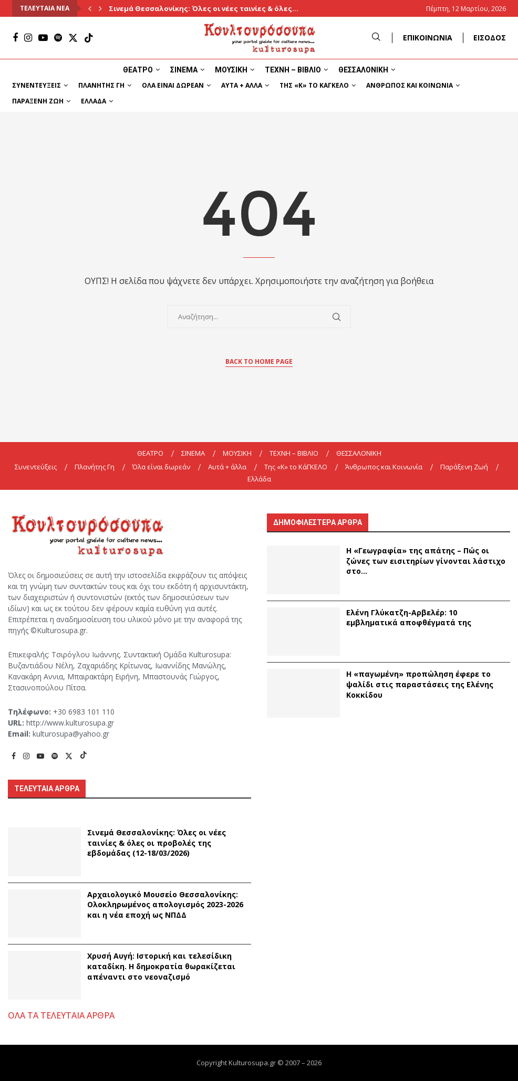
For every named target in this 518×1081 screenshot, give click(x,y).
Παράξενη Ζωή (38, 101)
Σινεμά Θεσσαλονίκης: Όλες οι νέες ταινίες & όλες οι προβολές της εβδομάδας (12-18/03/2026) (156, 842)
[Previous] (90, 8)
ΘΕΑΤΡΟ (138, 70)
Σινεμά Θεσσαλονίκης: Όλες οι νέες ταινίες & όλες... (203, 8)
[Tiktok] (89, 38)
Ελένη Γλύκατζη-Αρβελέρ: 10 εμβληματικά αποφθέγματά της (408, 617)
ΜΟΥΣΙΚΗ (231, 70)
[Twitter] (73, 38)
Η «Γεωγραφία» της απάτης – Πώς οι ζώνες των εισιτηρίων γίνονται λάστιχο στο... (425, 560)
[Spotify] (58, 38)
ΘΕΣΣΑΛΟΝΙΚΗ (363, 70)
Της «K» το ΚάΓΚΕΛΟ (314, 85)
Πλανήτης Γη (101, 85)
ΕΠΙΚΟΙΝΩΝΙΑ (427, 38)
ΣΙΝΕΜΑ (184, 70)
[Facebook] (15, 38)
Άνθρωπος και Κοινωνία (409, 85)
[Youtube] (43, 38)
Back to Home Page (259, 361)
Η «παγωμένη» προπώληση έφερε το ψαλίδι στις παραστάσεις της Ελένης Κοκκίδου (419, 684)
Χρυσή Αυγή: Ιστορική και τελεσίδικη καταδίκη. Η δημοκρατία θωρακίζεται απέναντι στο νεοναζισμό (161, 966)
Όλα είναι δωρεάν (173, 85)
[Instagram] (28, 38)
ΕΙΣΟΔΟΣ (489, 38)
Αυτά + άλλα (241, 85)
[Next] (100, 8)
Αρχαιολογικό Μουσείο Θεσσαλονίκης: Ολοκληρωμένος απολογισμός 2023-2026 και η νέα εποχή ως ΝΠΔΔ (165, 904)
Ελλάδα (93, 101)
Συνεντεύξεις (36, 85)
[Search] (376, 38)
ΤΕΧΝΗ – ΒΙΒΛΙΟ (293, 70)
